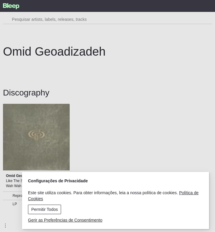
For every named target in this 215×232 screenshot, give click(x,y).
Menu (174, 2)
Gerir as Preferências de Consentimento (65, 220)
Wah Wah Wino (18, 186)
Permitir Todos (44, 209)
